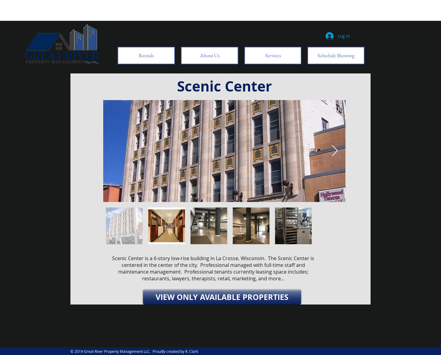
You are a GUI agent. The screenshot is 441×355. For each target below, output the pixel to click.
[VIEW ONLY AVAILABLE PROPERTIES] (222, 297)
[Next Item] (334, 151)
